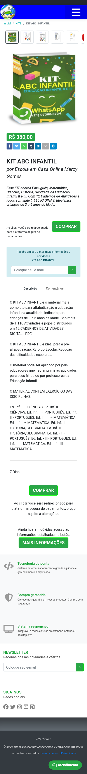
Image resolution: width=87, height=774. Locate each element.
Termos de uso (49, 753)
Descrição (30, 288)
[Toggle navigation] (76, 12)
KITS (18, 23)
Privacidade (68, 753)
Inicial (7, 23)
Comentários (55, 288)
